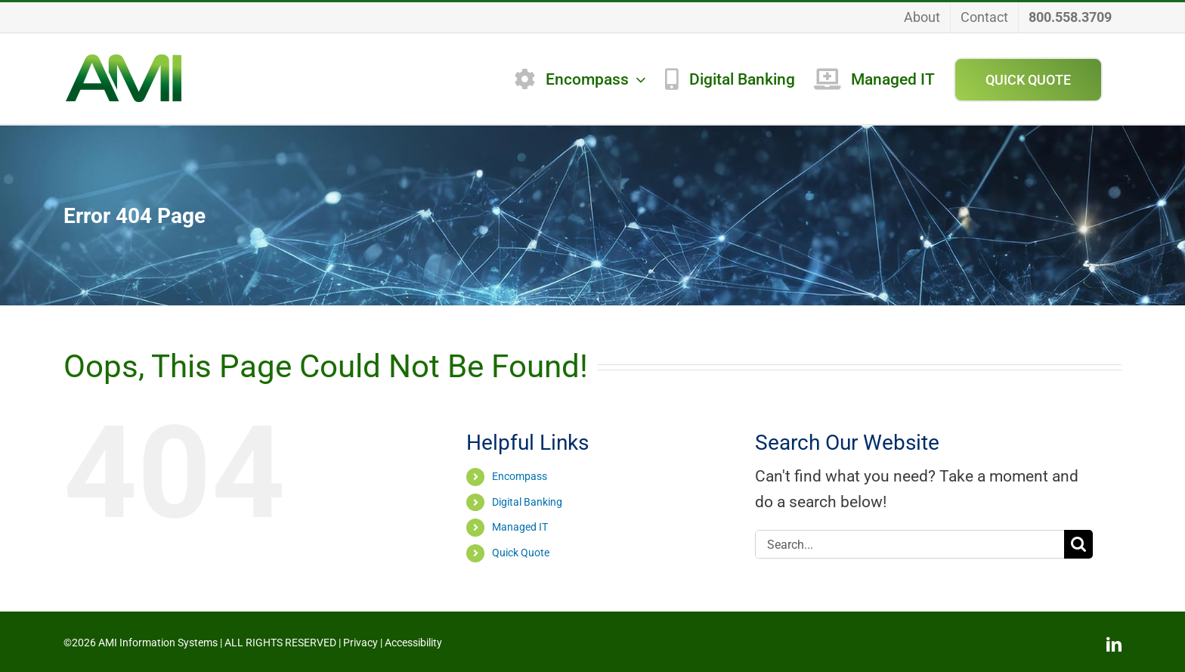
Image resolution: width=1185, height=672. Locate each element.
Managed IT (520, 527)
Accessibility (413, 642)
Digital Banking (527, 502)
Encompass (519, 476)
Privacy (360, 642)
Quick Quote (520, 553)
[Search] (1078, 544)
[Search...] (909, 544)
